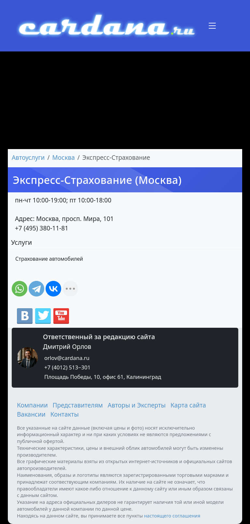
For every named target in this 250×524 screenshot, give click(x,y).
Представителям (78, 405)
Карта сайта (188, 405)
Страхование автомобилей (49, 258)
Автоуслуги (28, 157)
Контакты (64, 414)
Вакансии (31, 414)
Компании (32, 405)
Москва (63, 157)
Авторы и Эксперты (137, 405)
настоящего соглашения (172, 515)
